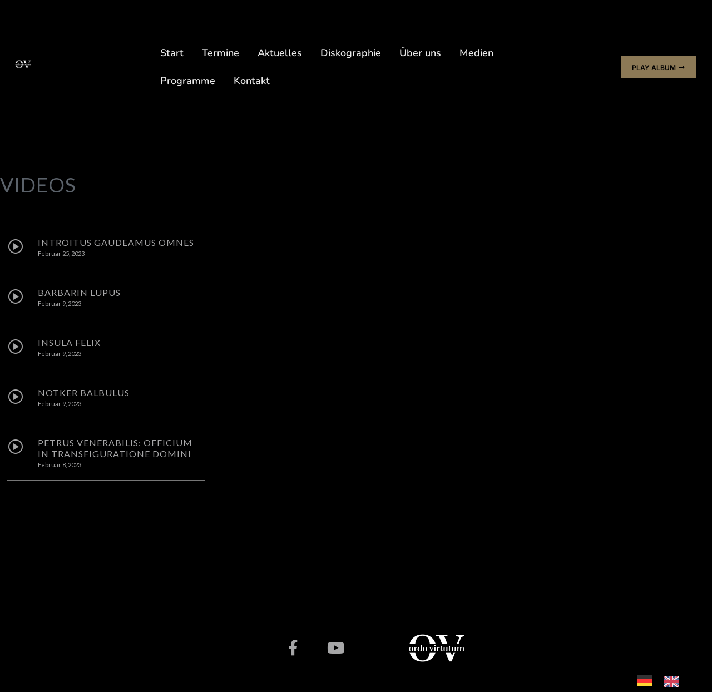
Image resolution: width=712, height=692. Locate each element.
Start (172, 53)
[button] (658, 67)
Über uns (420, 53)
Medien (476, 53)
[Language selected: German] (663, 679)
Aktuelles (280, 53)
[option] (674, 681)
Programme (187, 80)
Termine (220, 53)
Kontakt (252, 80)
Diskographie (350, 53)
